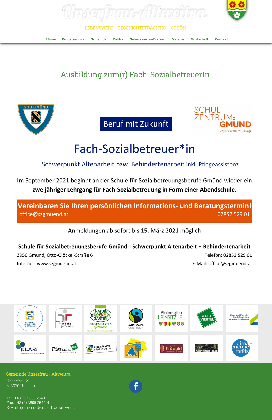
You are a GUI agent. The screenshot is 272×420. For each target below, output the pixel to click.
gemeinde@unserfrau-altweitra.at (50, 407)
